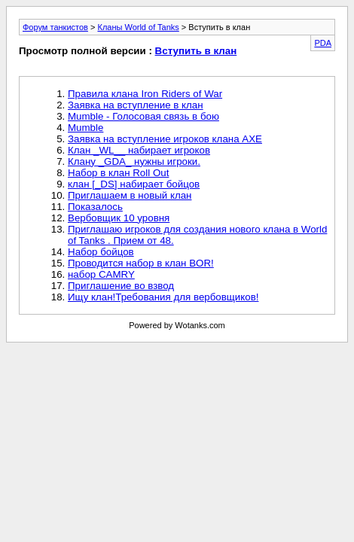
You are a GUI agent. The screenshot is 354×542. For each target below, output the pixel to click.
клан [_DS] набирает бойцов (134, 184)
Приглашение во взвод (121, 285)
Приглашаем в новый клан (129, 195)
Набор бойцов (101, 251)
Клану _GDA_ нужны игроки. (134, 161)
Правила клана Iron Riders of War (145, 93)
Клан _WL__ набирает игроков (139, 150)
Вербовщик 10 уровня (118, 218)
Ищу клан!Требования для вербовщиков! (163, 297)
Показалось (95, 206)
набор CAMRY (101, 274)
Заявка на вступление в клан (135, 105)
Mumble (85, 127)
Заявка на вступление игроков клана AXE (165, 139)
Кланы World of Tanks (138, 27)
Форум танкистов (55, 27)
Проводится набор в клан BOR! (141, 263)
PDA (322, 42)
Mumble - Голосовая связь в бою (143, 116)
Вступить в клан (196, 50)
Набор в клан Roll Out (118, 172)
